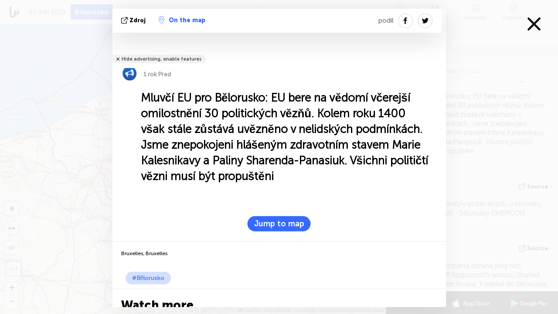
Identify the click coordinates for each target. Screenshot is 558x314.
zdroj (134, 20)
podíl (386, 20)
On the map (182, 20)
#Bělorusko (148, 278)
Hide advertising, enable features (161, 59)
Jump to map (279, 224)
